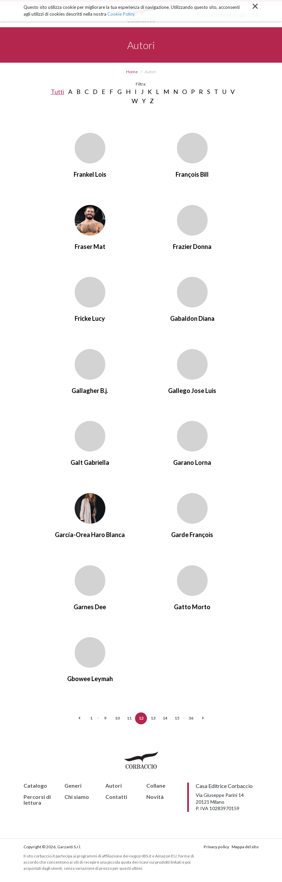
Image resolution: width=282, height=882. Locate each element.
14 (165, 718)
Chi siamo (76, 797)
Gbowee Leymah (90, 678)
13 (153, 718)
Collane (155, 786)
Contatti (116, 797)
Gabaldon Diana (192, 318)
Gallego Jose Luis (192, 390)
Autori (113, 786)
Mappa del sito (245, 846)
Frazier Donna (192, 246)
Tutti (57, 91)
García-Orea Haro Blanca (90, 534)
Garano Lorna (192, 462)
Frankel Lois (90, 174)
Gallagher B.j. (90, 390)
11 (129, 718)
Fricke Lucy (90, 318)
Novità (155, 797)
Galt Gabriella (90, 462)
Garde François (192, 534)
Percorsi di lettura (37, 800)
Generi (72, 786)
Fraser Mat (90, 246)
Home (132, 71)
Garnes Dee (90, 607)
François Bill (192, 174)
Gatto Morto (192, 607)
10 (117, 718)
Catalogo (35, 786)
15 (177, 718)
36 (191, 718)
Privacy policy (216, 846)
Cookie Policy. (121, 14)
